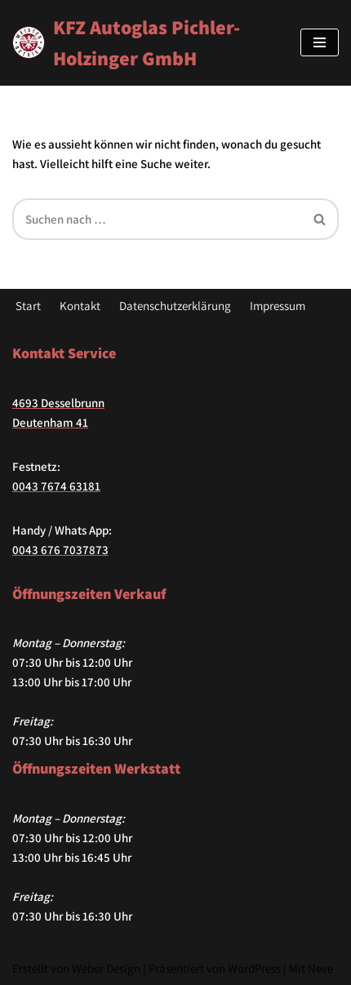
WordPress (254, 968)
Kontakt (80, 305)
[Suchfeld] (157, 219)
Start (28, 305)
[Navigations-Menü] (319, 42)
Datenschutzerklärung (175, 305)
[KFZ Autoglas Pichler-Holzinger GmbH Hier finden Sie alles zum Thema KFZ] (144, 42)
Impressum (277, 305)
